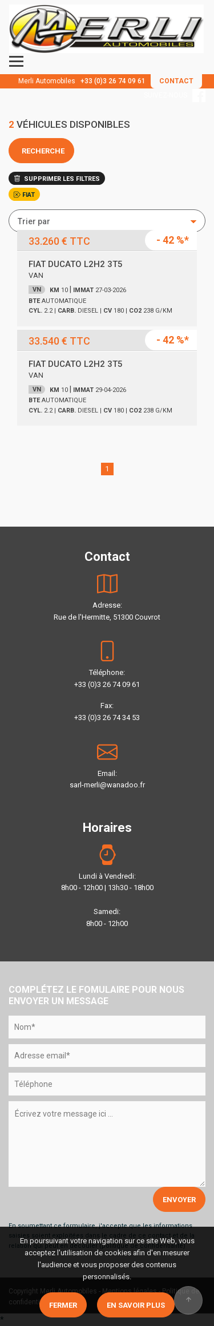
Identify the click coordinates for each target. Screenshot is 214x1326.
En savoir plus (136, 1305)
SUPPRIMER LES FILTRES (57, 179)
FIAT (24, 195)
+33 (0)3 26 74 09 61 (113, 81)
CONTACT (176, 81)
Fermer (63, 1305)
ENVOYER (179, 1199)
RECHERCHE (41, 151)
